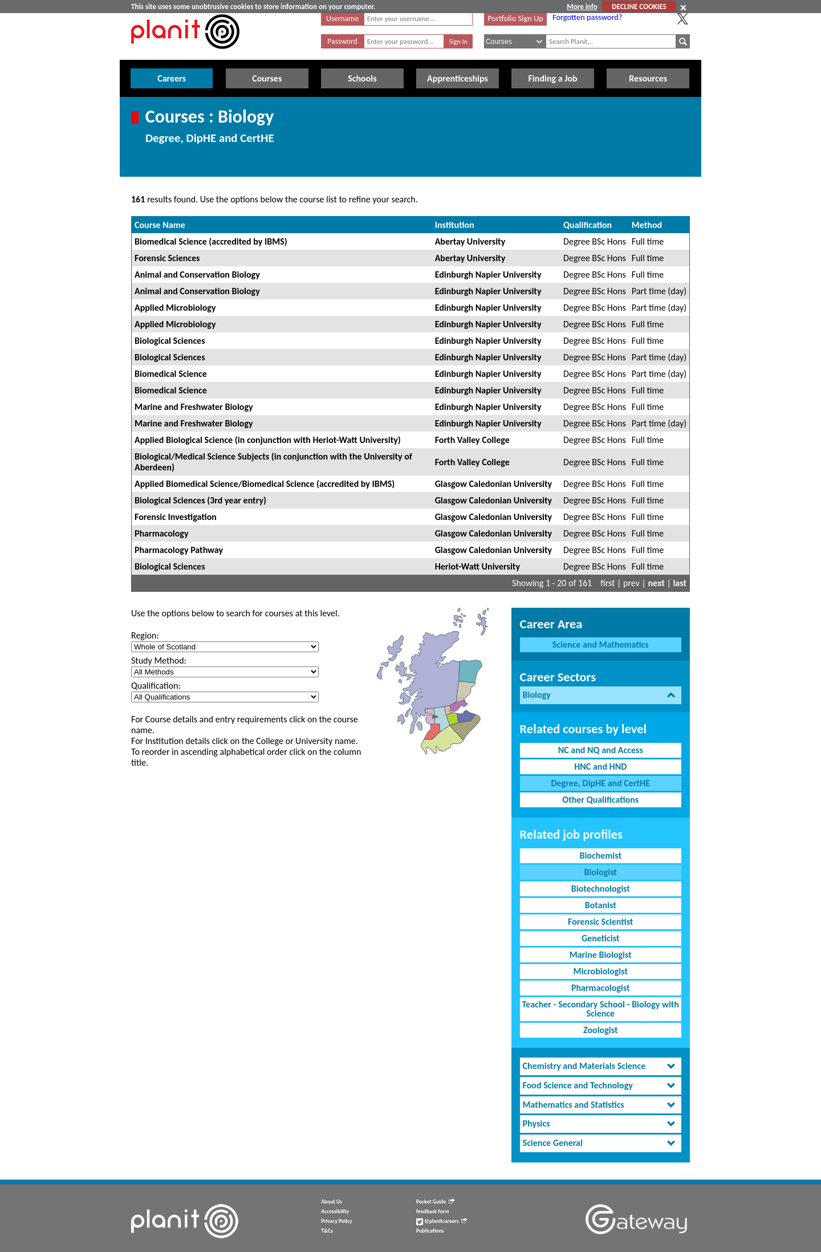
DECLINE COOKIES (639, 6)
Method (647, 224)
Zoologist (600, 1030)
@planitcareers (442, 1221)
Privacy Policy (336, 1221)
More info (582, 6)
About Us (331, 1201)
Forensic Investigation (176, 516)
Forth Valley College (472, 439)
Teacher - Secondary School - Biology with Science (600, 1009)
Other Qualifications (600, 799)
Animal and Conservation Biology (197, 274)
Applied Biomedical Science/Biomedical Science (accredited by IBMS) (265, 483)
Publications (430, 1230)
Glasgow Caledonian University (493, 483)
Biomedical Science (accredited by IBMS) (211, 241)
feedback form (432, 1211)
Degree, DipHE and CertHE (600, 783)
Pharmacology (162, 533)
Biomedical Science (171, 373)
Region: (145, 635)
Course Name (160, 224)
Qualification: (156, 685)
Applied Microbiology (175, 307)
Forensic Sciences (167, 258)
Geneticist (601, 938)
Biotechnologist (600, 888)
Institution (454, 224)
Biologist (600, 872)
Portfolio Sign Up (515, 18)
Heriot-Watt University (477, 566)
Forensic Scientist (600, 921)
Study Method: (158, 660)
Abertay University (470, 241)
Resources (648, 78)
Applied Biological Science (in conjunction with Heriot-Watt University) (268, 439)
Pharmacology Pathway (179, 549)
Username (342, 18)
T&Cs (326, 1230)
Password (342, 41)
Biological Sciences (170, 340)
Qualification (587, 224)
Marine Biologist (601, 954)
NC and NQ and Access (600, 750)
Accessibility (335, 1211)
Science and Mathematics (600, 644)
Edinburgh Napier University (488, 274)
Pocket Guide (435, 1201)
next (656, 583)
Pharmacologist (600, 987)
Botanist (600, 905)
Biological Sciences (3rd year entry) (200, 500)
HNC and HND (600, 766)
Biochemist (600, 855)
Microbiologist (600, 971)
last (679, 583)
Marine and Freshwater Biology (194, 406)
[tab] (600, 695)
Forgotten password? (587, 17)
